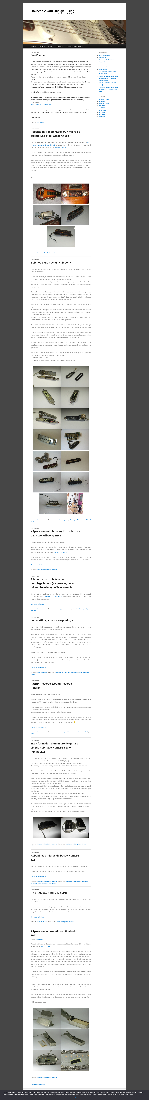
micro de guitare (77, 609)
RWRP (32, 734)
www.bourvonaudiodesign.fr (75, 46)
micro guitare (64, 520)
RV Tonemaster (80, 520)
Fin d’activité (39, 55)
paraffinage (82, 672)
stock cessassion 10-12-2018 (41, 105)
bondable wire (60, 672)
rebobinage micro (36, 883)
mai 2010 (102, 114)
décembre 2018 (104, 99)
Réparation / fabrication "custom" (47, 253)
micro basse (76, 881)
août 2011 (102, 108)
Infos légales (59, 46)
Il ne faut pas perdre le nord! (49, 892)
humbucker (69, 844)
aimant (58, 921)
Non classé (40, 122)
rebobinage (72, 520)
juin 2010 (102, 112)
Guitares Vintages (60, 147)
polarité (66, 732)
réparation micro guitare (49, 883)
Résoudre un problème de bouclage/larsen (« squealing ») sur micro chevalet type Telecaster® (53, 583)
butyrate (67, 672)
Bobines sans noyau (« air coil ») (52, 262)
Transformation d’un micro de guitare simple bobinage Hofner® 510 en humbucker (54, 747)
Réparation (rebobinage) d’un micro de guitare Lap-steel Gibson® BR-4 (108, 78)
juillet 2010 (102, 110)
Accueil (33, 46)
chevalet (64, 609)
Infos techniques (42, 520)
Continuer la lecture (38, 565)
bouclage (58, 609)
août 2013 (102, 101)
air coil (58, 520)
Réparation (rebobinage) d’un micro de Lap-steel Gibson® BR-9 (108, 89)
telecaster (33, 610)
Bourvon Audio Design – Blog (52, 11)
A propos (41, 46)
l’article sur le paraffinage (53, 596)
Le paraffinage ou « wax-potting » (52, 620)
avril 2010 (102, 116)
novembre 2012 (104, 103)
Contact (50, 46)
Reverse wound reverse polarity (79, 732)
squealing (85, 609)
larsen (69, 609)
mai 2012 (102, 105)
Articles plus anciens (38, 1084)
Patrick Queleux (46, 946)
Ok (75, 1097)
